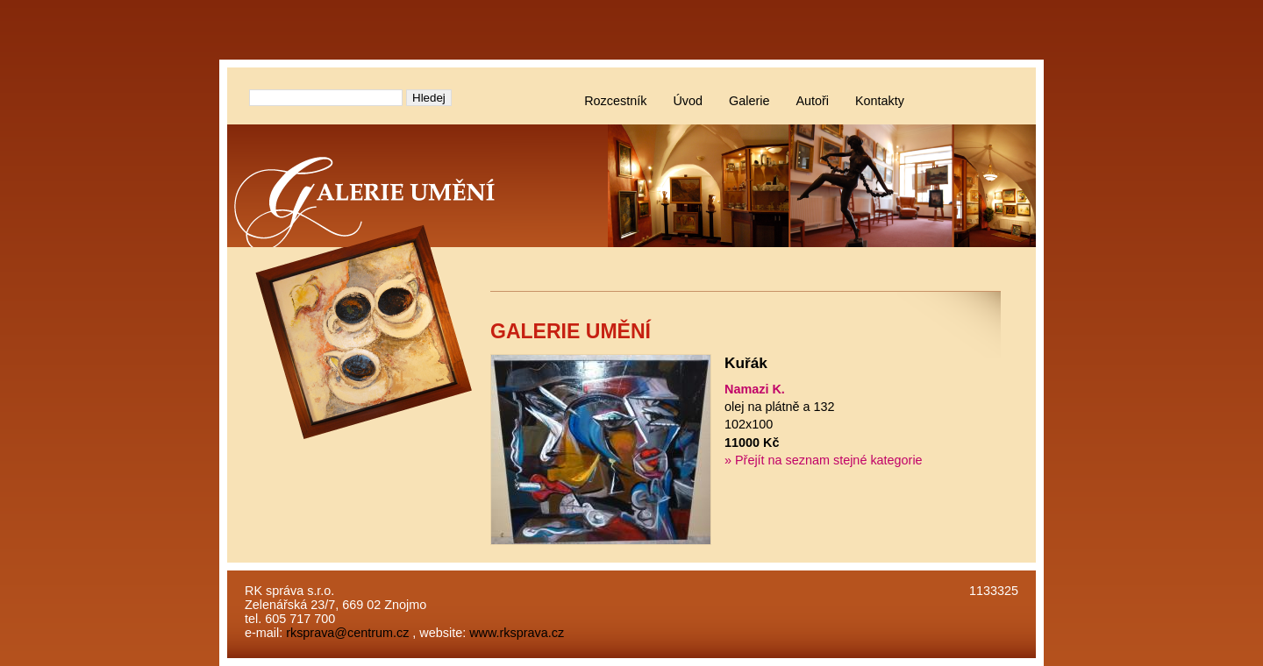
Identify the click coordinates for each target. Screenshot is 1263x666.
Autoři (812, 101)
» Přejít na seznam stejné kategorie (823, 460)
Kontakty (879, 101)
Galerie (749, 101)
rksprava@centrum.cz (347, 633)
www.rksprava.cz (516, 633)
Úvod (688, 101)
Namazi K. (754, 389)
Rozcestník (615, 101)
